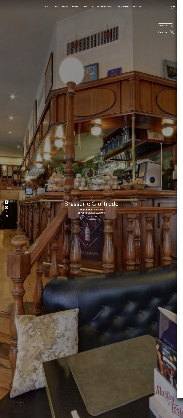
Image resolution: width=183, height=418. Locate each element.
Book (56, 7)
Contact (137, 7)
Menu (85, 7)
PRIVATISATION (123, 7)
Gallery (65, 7)
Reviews (75, 7)
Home (47, 7)
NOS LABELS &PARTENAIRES (102, 7)
